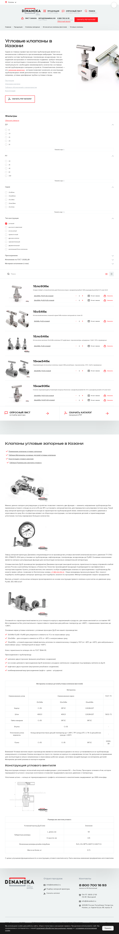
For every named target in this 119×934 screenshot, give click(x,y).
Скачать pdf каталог (86, 20)
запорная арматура (16, 70)
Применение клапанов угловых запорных (25, 451)
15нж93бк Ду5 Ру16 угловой (44, 395)
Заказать (108, 296)
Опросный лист (72, 12)
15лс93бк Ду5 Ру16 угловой (43, 296)
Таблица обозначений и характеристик (21, 87)
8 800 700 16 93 (65, 19)
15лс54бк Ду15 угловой (42, 346)
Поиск (91, 12)
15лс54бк (41, 336)
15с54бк (40, 311)
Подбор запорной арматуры (57, 889)
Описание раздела (12, 84)
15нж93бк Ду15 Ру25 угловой (44, 400)
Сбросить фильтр (12, 120)
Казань (10, 2)
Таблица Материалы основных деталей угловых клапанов (32, 455)
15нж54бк (41, 361)
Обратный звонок (63, 21)
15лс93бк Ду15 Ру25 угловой (44, 300)
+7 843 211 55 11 (57, 572)
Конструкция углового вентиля (21, 459)
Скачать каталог (52, 893)
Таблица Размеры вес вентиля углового (25, 463)
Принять (108, 928)
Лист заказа (29, 18)
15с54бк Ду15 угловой (42, 321)
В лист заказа (94, 296)
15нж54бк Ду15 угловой (42, 371)
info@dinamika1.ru (47, 19)
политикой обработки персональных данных (54, 928)
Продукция (51, 12)
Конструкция (10, 91)
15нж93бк (41, 386)
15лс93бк (41, 286)
